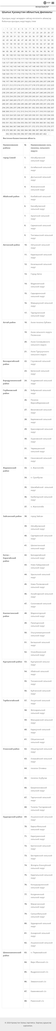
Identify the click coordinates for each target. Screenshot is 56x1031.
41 (52, 36)
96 (49, 51)
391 (52, 130)
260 (33, 96)
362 (48, 122)
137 (44, 62)
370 (26, 126)
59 (15, 44)
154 (3, 70)
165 (44, 70)
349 (52, 119)
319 (44, 111)
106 (33, 55)
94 (41, 51)
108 (41, 55)
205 (37, 81)
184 (11, 77)
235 (44, 89)
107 (37, 55)
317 (37, 111)
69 (52, 44)
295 (7, 107)
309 (7, 111)
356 (26, 122)
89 (22, 51)
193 (44, 77)
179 (44, 74)
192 (41, 77)
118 (26, 59)
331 (37, 115)
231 (29, 89)
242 (18, 92)
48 (26, 40)
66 (41, 44)
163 (37, 70)
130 (18, 62)
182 (3, 77)
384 (26, 130)
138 (48, 62)
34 (26, 36)
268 (11, 100)
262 (41, 96)
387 (37, 130)
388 (41, 130)
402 (44, 134)
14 (4, 32)
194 (48, 77)
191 (37, 77)
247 (37, 92)
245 (29, 92)
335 (52, 115)
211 (7, 85)
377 (52, 126)
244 (26, 92)
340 (18, 119)
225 (7, 89)
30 (11, 36)
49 (30, 40)
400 (37, 134)
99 (7, 55)
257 (22, 96)
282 (11, 104)
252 (3, 96)
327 (22, 115)
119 (29, 59)
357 (29, 122)
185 (14, 77)
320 (48, 111)
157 (14, 70)
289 (37, 104)
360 (41, 122)
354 (18, 122)
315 (29, 111)
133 (29, 62)
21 (30, 32)
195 (52, 77)
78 (34, 47)
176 (33, 74)
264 (48, 96)
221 (44, 85)
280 (3, 104)
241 (14, 92)
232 (33, 89)
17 (15, 32)
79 (37, 47)
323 (7, 115)
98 (4, 55)
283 (14, 104)
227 (14, 89)
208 (48, 81)
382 (18, 130)
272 (26, 100)
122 (41, 59)
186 (18, 77)
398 (29, 134)
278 (48, 100)
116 (18, 59)
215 (22, 85)
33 (22, 36)
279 (52, 100)
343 (29, 119)
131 (22, 62)
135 (37, 62)
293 (52, 104)
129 (14, 62)
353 (14, 122)
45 (15, 40)
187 (22, 77)
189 (29, 77)
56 (4, 44)
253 (7, 96)
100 (11, 55)
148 (33, 66)
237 (52, 89)
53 (45, 40)
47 (22, 40)
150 (41, 66)
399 (33, 134)
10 (41, 29)
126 (3, 62)
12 (49, 29)
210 (3, 85)
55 (52, 40)
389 (44, 130)
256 (18, 96)
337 (7, 119)
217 (29, 85)
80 (41, 47)
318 (41, 111)
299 (22, 107)
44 (11, 40)
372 (33, 126)
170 (11, 74)
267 (7, 100)
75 (22, 47)
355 (22, 122)
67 (45, 44)
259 (29, 96)
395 (18, 134)
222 (48, 85)
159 (22, 70)
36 (34, 36)
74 (19, 47)
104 (26, 55)
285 (22, 104)
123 (44, 59)
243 (22, 92)
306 (48, 107)
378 (3, 130)
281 (7, 104)
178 (41, 74)
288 (33, 104)
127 (7, 62)
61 (22, 44)
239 (7, 92)
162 (33, 70)
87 (15, 51)
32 (19, 36)
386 (33, 130)
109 (44, 55)
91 (30, 51)
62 (26, 44)
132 (26, 62)
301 (29, 107)
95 (45, 51)
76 (26, 47)
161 (29, 70)
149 (37, 66)
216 (26, 85)
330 (33, 115)
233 (37, 89)
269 (14, 100)
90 (26, 51)
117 (22, 59)
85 (7, 51)
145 (22, 66)
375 (44, 126)
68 (49, 44)
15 (7, 32)
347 (44, 119)
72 (11, 47)
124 (48, 59)
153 (52, 66)
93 (37, 51)
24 (41, 32)
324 (11, 115)
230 (26, 89)
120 (33, 59)
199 (14, 81)
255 (14, 96)
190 (33, 77)
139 (52, 62)
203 (29, 81)
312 (18, 111)
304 (41, 107)
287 (29, 104)
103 (22, 55)
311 (14, 111)
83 (52, 47)
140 (3, 66)
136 (41, 62)
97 (52, 51)
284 (18, 104)
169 (7, 74)
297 (14, 107)
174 (26, 74)
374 (41, 126)
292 (48, 104)
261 (37, 96)
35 (30, 36)
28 (4, 36)
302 (33, 107)
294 (3, 107)
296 (11, 107)
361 (44, 122)
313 (22, 111)
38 (41, 36)
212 (11, 85)
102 (18, 55)
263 (44, 96)
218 (33, 85)
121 (37, 59)
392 (7, 134)
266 (3, 100)
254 (11, 96)
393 (11, 134)
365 (7, 126)
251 (52, 92)
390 (48, 130)
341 (22, 119)
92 (34, 51)
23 (37, 32)
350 (3, 122)
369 (22, 126)
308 (3, 111)
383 (22, 130)
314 (26, 111)
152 (48, 66)
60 (19, 44)
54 (49, 40)
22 (34, 32)
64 (34, 44)
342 (26, 119)
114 (11, 59)
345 (37, 119)
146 (26, 66)
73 (15, 47)
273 (29, 100)
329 (29, 115)
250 (48, 92)
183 (7, 77)
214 (18, 85)
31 (15, 36)
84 (4, 51)
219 (37, 85)
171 (14, 74)
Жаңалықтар (42, 7)
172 (18, 74)
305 (44, 107)
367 (14, 126)
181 (52, 74)
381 (14, 130)
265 (52, 96)
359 (37, 122)
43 (7, 40)
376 (48, 126)
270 (18, 100)
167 (52, 70)
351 (7, 122)
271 (22, 100)
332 (41, 115)
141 (7, 66)
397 (26, 134)
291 (44, 104)
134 (33, 62)
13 (52, 29)
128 (11, 62)
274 (33, 100)
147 (29, 66)
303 (37, 107)
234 (41, 89)
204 (33, 81)
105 (29, 55)
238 (3, 92)
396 (22, 134)
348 (48, 119)
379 (7, 130)
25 (45, 32)
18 (19, 32)
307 (52, 107)
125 (52, 59)
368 (18, 126)
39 (45, 36)
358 (33, 122)
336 (3, 119)
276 (41, 100)
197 (7, 81)
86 (11, 51)
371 (29, 126)
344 (33, 119)
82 (49, 47)
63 (30, 44)
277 (44, 100)
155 (7, 70)
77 (30, 47)
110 (48, 55)
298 (18, 107)
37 (37, 36)
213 (14, 85)
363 (52, 122)
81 (45, 47)
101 (14, 55)
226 (11, 89)
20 (26, 32)
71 (7, 47)
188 (26, 77)
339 (14, 119)
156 (11, 70)
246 (33, 92)
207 (44, 81)
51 (37, 40)
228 (18, 89)
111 (52, 55)
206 (41, 81)
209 (52, 81)
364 (3, 126)
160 (26, 70)
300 (26, 107)
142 (11, 66)
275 (37, 100)
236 (48, 89)
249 (44, 92)
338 (11, 119)
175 (29, 74)
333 (44, 115)
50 (34, 40)
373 (37, 126)
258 (26, 96)
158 (18, 70)
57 (7, 44)
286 (26, 104)
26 (49, 32)
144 (18, 66)
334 (48, 115)
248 (41, 92)
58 (11, 44)
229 (22, 89)
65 (37, 44)
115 (14, 59)
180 (48, 74)
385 (29, 130)
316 (33, 111)
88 (19, 51)
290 (41, 104)
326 (18, 115)
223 (52, 85)
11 (45, 29)
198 (11, 81)
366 (11, 126)
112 (3, 59)
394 (14, 134)
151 (44, 66)
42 (4, 40)
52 (41, 40)
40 (49, 36)
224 (3, 89)
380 (11, 130)
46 (19, 40)
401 (41, 134)
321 (52, 111)
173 (22, 74)
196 (3, 81)
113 (7, 59)
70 (4, 47)
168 (3, 74)
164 (41, 70)
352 (11, 122)
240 (11, 92)
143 (14, 66)
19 (22, 32)
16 (11, 32)
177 (37, 74)
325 (14, 115)
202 (26, 81)
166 (48, 70)
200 (18, 81)
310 (11, 111)
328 (26, 115)
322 (3, 115)
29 (7, 36)
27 (52, 32)
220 (41, 85)
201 (22, 81)
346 (41, 119)
